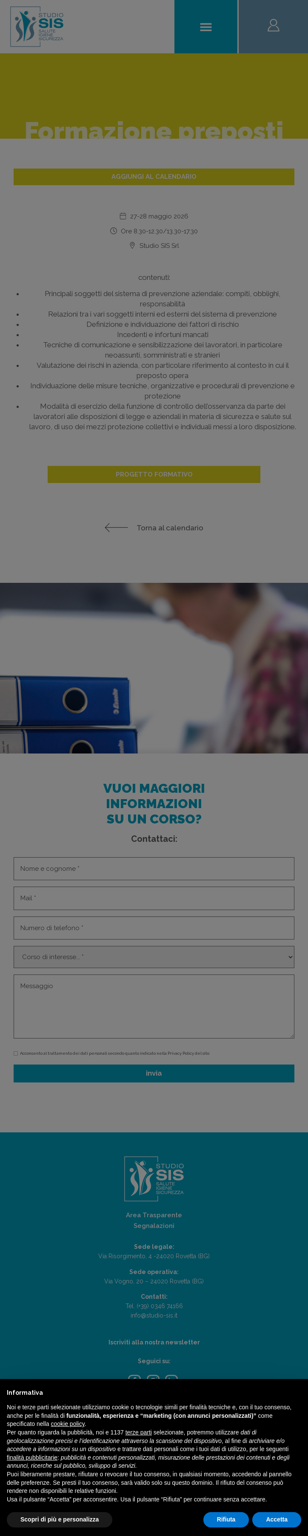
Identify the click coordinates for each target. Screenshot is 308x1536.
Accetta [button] (277, 1519)
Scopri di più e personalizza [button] (59, 1519)
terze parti (138, 1432)
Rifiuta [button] (226, 1519)
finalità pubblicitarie (32, 1457)
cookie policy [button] (68, 1423)
